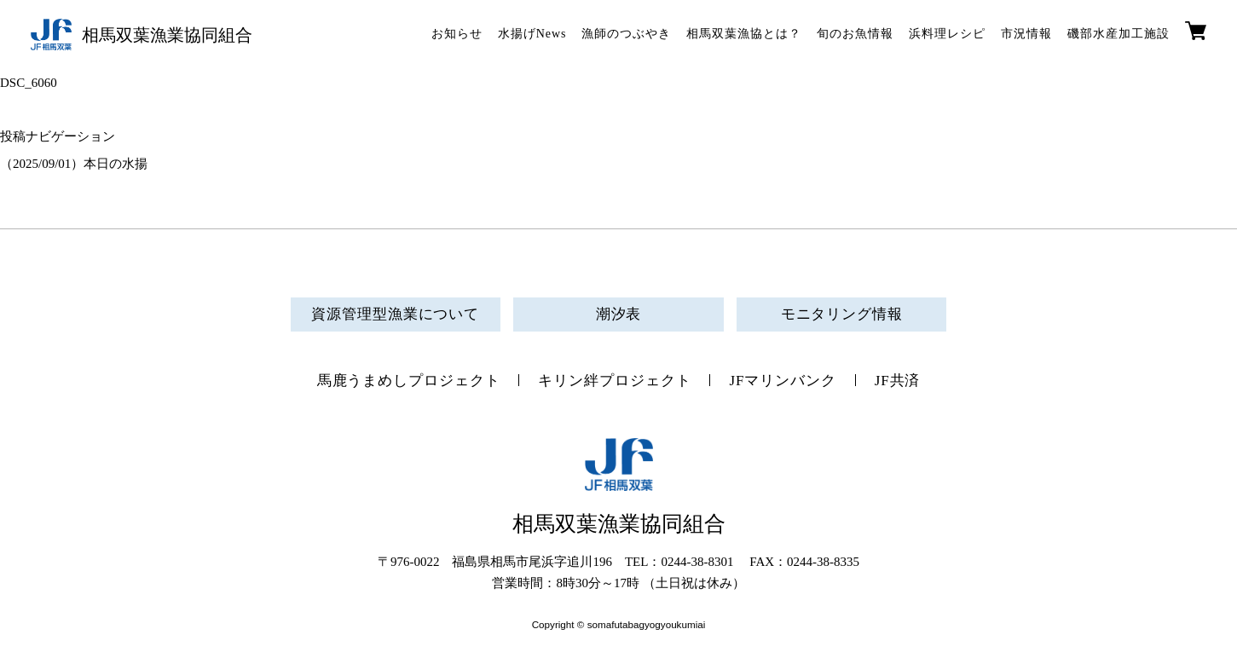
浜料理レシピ (947, 33)
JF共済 (898, 380)
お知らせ (457, 33)
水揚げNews (532, 33)
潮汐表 (619, 314)
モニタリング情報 (842, 314)
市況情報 (1026, 33)
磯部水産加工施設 (1118, 33)
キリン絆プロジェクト (614, 380)
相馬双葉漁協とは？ (743, 33)
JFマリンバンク (782, 380)
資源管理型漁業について (395, 314)
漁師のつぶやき (626, 33)
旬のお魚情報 (855, 33)
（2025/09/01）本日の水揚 (73, 163)
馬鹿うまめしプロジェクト (408, 380)
